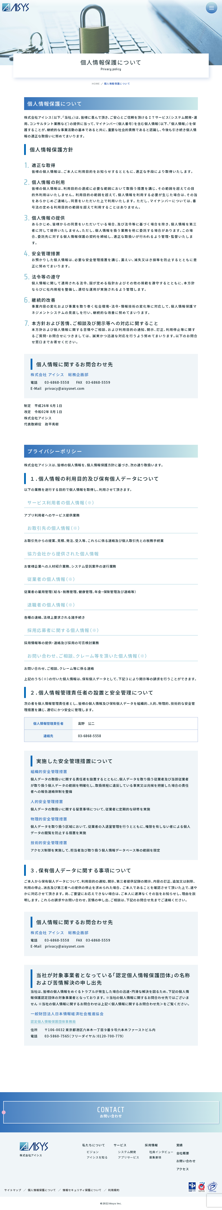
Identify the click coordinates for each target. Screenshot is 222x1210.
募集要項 (155, 1157)
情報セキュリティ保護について (82, 1190)
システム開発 (127, 1152)
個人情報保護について (42, 1190)
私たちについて (93, 1145)
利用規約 (113, 1190)
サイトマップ (12, 1190)
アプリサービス (128, 1157)
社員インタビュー (161, 1152)
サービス (120, 1145)
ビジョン (93, 1152)
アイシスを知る (97, 1157)
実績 (179, 1145)
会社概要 (182, 1153)
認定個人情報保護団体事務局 (53, 1021)
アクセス (182, 1169)
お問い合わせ (186, 1161)
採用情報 (151, 1145)
